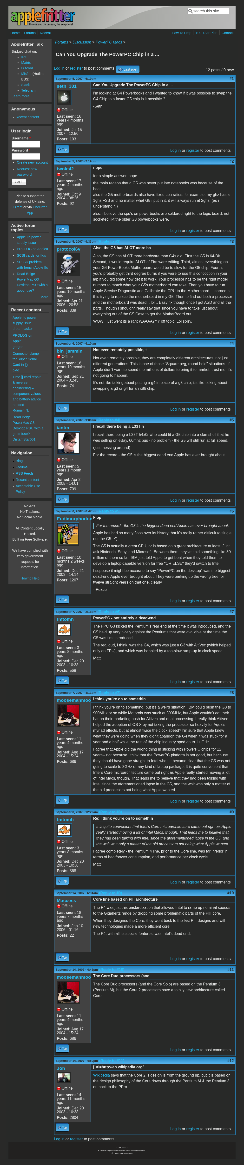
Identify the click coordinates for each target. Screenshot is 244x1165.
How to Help (29, 578)
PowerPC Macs (109, 42)
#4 (232, 343)
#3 (232, 241)
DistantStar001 (24, 439)
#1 (232, 79)
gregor (18, 347)
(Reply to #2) (108, 241)
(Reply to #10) (112, 970)
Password (21, 150)
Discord (27, 68)
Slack (25, 85)
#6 (232, 511)
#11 (230, 970)
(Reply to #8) (110, 812)
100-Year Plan (207, 33)
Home (15, 33)
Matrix (26, 63)
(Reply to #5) (108, 511)
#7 (232, 612)
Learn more (20, 96)
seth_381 (67, 86)
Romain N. (21, 410)
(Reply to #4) (108, 420)
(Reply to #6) (108, 612)
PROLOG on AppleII (32, 249)
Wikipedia (101, 1075)
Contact (228, 33)
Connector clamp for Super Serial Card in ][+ (26, 359)
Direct (17, 207)
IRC (24, 57)
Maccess (66, 900)
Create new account (32, 162)
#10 (230, 893)
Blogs (20, 461)
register (76, 68)
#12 (230, 1061)
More (44, 297)
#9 (232, 812)
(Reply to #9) (110, 893)
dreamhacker (23, 329)
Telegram (28, 90)
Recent (45, 33)
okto (16, 370)
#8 (232, 693)
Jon (61, 1068)
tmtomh (65, 619)
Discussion (82, 42)
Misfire (26, 74)
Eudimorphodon (74, 518)
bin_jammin (70, 351)
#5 (232, 420)
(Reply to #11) (112, 1061)
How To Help (181, 33)
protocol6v (68, 249)
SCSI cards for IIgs (31, 255)
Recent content (27, 117)
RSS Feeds (25, 473)
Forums (30, 33)
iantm (63, 427)
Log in (59, 68)
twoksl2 (65, 168)
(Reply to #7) (108, 693)
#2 (232, 161)
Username (21, 138)
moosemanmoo (74, 700)
